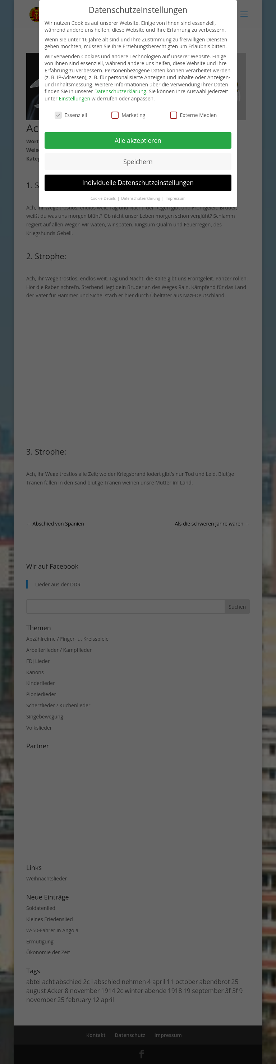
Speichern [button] (137, 161)
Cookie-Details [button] (104, 198)
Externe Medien (193, 115)
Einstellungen (74, 98)
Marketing (128, 115)
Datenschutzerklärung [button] (141, 198)
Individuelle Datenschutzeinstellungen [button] (138, 182)
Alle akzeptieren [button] (138, 140)
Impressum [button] (175, 198)
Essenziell (71, 115)
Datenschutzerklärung (120, 91)
